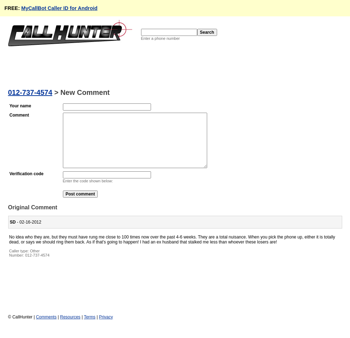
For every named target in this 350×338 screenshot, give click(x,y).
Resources (70, 327)
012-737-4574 (30, 92)
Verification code (27, 184)
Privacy (106, 327)
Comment (19, 115)
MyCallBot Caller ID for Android (59, 8)
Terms (90, 327)
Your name (20, 105)
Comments (46, 327)
